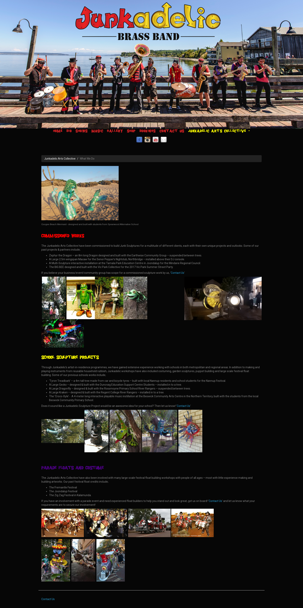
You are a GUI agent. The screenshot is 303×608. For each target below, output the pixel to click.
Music (97, 131)
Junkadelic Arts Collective (219, 131)
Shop (131, 131)
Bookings (148, 131)
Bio (69, 131)
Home (58, 131)
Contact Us (172, 131)
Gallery (115, 131)
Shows (82, 131)
